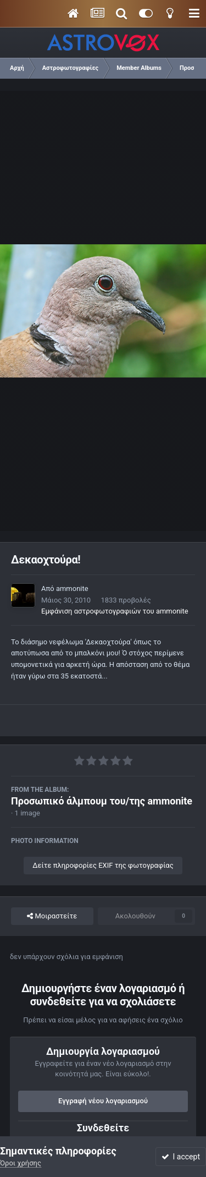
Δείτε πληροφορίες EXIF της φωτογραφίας (102, 865)
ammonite (72, 588)
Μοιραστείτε (52, 916)
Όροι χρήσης (20, 1163)
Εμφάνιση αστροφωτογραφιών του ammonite (114, 611)
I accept (181, 1156)
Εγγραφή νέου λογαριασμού (103, 1101)
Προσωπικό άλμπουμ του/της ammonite (101, 801)
